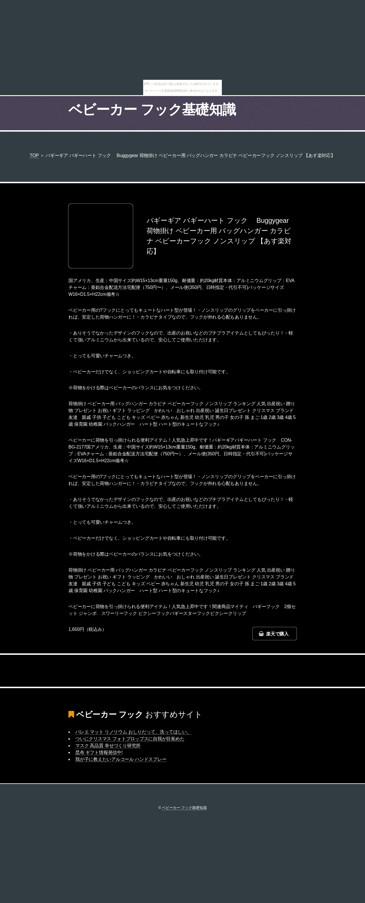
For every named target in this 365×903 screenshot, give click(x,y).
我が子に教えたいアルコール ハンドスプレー (120, 759)
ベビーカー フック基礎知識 (152, 109)
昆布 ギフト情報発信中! (99, 752)
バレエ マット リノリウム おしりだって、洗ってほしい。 (133, 731)
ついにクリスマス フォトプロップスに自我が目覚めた (129, 738)
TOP (34, 155)
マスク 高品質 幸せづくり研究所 (108, 745)
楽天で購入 (277, 633)
